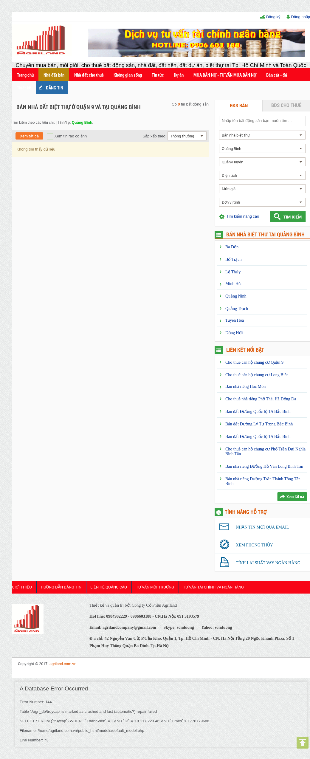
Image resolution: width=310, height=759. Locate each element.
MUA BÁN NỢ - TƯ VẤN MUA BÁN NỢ (224, 75)
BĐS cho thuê (286, 105)
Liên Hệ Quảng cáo (108, 587)
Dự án (179, 75)
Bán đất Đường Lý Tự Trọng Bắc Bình (259, 424)
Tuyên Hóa (234, 320)
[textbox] (262, 120)
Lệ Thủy (233, 272)
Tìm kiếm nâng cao (242, 216)
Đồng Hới (234, 333)
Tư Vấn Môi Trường (155, 587)
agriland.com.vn (62, 663)
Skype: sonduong (178, 627)
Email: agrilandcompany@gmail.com (122, 627)
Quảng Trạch (236, 308)
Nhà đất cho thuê (89, 75)
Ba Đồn (231, 247)
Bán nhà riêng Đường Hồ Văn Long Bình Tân (264, 466)
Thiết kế (24, 88)
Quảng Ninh (236, 296)
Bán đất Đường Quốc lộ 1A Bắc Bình (257, 411)
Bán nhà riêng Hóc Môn (245, 386)
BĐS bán (239, 105)
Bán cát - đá (276, 75)
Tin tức (158, 75)
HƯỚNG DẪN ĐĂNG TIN (61, 587)
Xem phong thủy (254, 545)
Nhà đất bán (54, 75)
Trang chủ (25, 75)
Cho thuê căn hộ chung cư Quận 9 (254, 362)
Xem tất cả (29, 136)
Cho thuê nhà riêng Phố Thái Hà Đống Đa (260, 399)
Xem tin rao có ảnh (67, 136)
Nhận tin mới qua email (262, 527)
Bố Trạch (233, 259)
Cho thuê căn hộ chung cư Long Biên (257, 375)
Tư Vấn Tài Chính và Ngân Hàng (213, 587)
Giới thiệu (22, 587)
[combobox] (187, 135)
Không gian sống (128, 75)
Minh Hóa (233, 283)
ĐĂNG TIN (54, 88)
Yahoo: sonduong (216, 627)
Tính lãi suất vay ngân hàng (268, 563)
